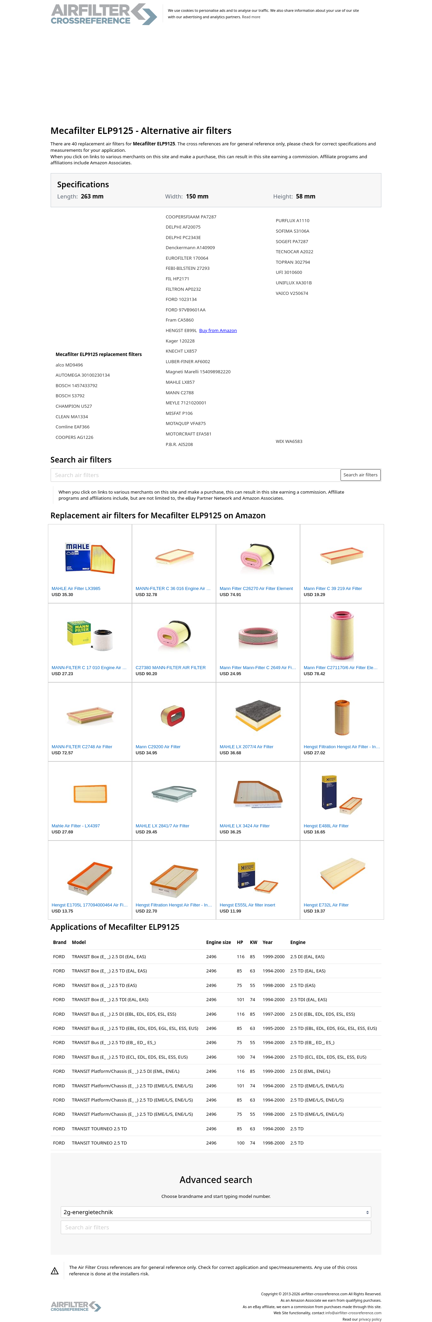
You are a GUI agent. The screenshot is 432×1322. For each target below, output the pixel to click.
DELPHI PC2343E (183, 237)
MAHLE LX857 (180, 382)
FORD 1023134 (181, 299)
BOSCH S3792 (70, 396)
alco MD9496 (69, 365)
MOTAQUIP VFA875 (186, 423)
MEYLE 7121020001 (186, 403)
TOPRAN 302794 (293, 262)
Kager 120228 (180, 341)
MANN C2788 (180, 392)
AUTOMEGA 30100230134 (83, 375)
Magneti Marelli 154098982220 (198, 372)
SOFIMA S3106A (292, 231)
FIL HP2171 (177, 279)
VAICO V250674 (292, 293)
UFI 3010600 (289, 272)
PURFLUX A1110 (292, 220)
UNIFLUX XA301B (294, 283)
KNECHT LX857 (181, 351)
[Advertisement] (216, 75)
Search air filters (361, 475)
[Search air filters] (196, 475)
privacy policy (370, 1319)
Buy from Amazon (218, 330)
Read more (251, 17)
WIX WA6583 (289, 441)
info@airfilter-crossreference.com (353, 1313)
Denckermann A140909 (190, 247)
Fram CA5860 (180, 320)
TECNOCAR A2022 (294, 252)
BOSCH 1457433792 (77, 385)
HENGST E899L (182, 330)
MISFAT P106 (179, 413)
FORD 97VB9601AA (186, 310)
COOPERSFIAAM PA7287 (191, 217)
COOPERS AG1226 (74, 437)
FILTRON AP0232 (183, 289)
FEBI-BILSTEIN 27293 (188, 268)
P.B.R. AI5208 (179, 444)
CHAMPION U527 (74, 406)
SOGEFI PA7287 (292, 241)
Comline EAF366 (73, 427)
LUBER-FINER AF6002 (188, 361)
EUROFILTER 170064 (187, 258)
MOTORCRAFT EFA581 (189, 434)
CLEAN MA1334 (72, 417)
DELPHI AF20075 (183, 227)
